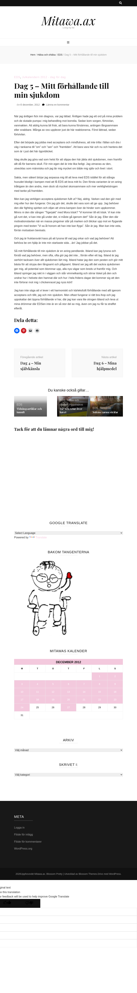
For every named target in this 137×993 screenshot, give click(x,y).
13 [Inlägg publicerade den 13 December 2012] (68, 693)
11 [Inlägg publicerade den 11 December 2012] (37, 693)
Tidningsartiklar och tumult (29, 411)
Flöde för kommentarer (28, 842)
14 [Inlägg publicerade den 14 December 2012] (84, 693)
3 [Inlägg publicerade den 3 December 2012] (22, 685)
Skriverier (105, 409)
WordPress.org (23, 849)
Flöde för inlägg (23, 835)
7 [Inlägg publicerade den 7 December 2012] (84, 685)
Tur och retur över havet (71, 411)
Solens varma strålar (105, 413)
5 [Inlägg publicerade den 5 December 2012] (53, 685)
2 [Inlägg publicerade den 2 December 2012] (115, 677)
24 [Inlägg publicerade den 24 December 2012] (22, 708)
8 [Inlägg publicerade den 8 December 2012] (99, 685)
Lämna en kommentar (57, 104)
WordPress (115, 875)
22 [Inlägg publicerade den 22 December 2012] (99, 700)
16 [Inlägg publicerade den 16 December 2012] (115, 693)
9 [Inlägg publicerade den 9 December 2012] (115, 685)
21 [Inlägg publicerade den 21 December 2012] (84, 700)
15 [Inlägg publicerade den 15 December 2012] (99, 693)
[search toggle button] (120, 3)
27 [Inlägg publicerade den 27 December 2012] (68, 708)
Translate (38, 538)
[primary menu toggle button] (68, 42)
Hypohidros (76, 405)
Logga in (19, 828)
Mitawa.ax (68, 20)
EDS (17, 77)
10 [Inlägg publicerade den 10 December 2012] (22, 693)
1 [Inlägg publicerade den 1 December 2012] (99, 677)
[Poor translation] (29, 904)
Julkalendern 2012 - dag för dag (44, 77)
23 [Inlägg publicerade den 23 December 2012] (115, 700)
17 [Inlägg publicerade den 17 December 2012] (22, 700)
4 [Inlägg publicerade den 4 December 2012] (37, 685)
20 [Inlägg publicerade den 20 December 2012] (68, 700)
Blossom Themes (88, 875)
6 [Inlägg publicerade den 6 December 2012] (68, 685)
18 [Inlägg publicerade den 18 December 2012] (37, 700)
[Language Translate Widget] (68, 534)
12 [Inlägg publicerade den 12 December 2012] (53, 693)
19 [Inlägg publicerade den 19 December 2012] (53, 700)
